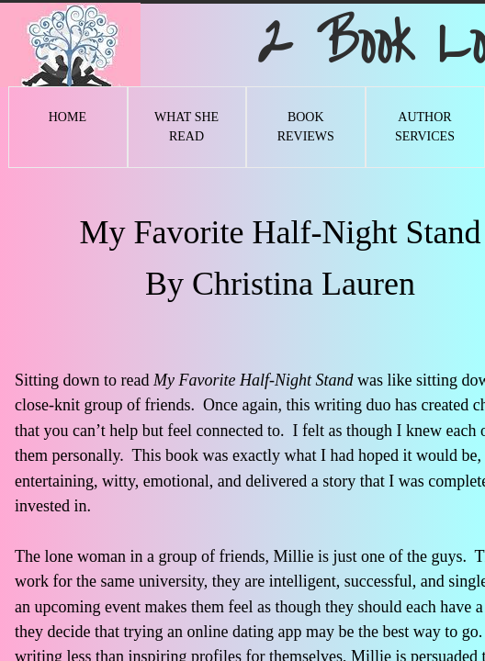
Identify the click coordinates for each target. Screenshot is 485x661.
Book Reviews (305, 126)
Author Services (425, 126)
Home (67, 117)
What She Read (186, 126)
